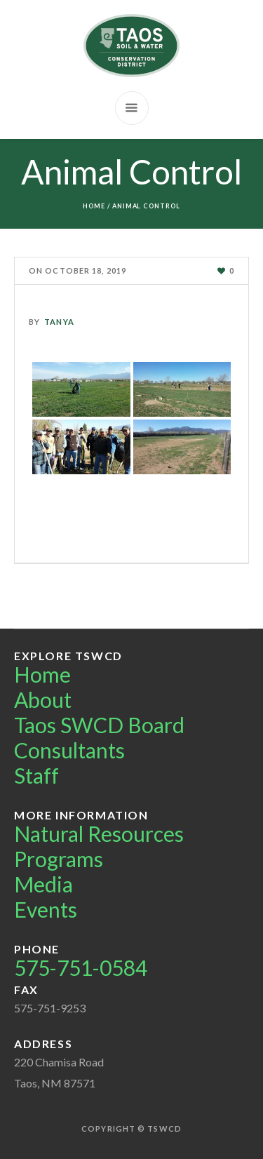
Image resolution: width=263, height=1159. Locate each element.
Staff (36, 775)
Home (94, 206)
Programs (58, 858)
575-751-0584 (80, 967)
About (43, 699)
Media (43, 884)
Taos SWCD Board (99, 724)
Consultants (69, 750)
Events (45, 909)
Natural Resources (99, 833)
